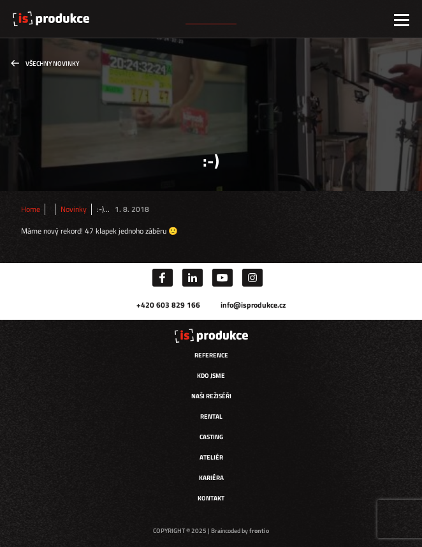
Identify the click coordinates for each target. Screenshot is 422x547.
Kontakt (211, 498)
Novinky (74, 209)
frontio (259, 531)
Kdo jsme (211, 375)
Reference (211, 355)
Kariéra (211, 478)
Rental (211, 416)
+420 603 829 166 (168, 305)
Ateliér (211, 457)
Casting (211, 437)
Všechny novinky (52, 63)
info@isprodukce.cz (253, 305)
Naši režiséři (211, 396)
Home (30, 209)
